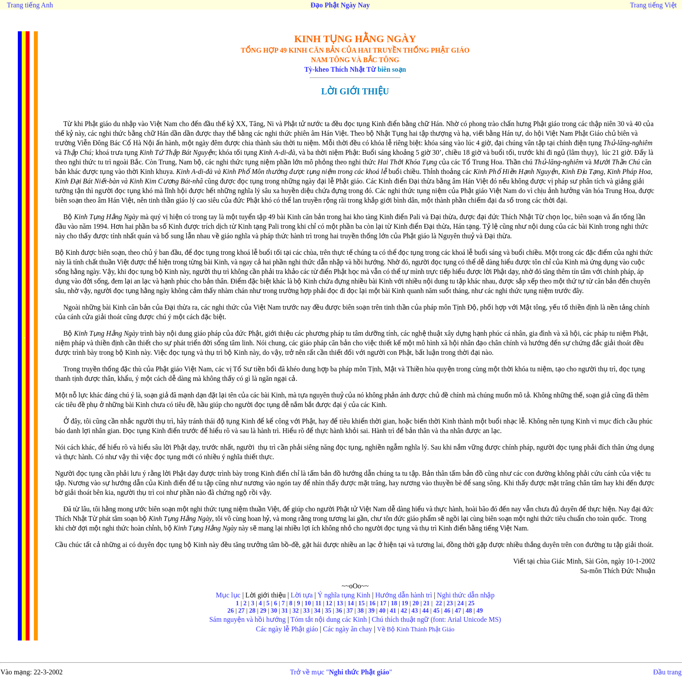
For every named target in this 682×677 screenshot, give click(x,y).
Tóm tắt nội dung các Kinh (329, 619)
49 (480, 610)
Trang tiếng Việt (653, 5)
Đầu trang (667, 672)
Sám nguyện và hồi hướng (247, 619)
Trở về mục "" (341, 672)
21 (426, 603)
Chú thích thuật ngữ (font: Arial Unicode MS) (436, 619)
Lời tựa (302, 595)
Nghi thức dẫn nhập (466, 595)
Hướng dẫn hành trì (403, 595)
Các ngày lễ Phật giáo (287, 629)
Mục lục (228, 595)
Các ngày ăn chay (347, 629)
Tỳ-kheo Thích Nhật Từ (340, 69)
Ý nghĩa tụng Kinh (344, 595)
